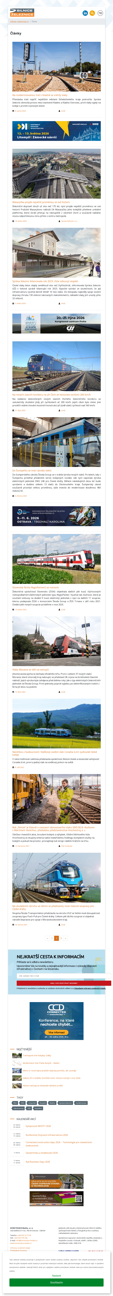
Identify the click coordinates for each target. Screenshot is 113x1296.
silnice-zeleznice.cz (19, 21)
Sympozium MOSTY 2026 (38, 1126)
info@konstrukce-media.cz (26, 1240)
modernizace (81, 1103)
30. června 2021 (21, 924)
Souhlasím (56, 1282)
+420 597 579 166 (20, 1238)
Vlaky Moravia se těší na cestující (30, 669)
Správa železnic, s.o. (69, 221)
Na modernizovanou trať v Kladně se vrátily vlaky (39, 95)
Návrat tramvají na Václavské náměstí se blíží (43, 1085)
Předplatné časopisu (18, 1250)
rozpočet (32, 1103)
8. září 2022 (19, 767)
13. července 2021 (22, 846)
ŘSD (15, 1103)
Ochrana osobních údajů (20, 1248)
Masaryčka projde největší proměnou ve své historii (41, 202)
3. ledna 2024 (20, 303)
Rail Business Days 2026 (38, 1161)
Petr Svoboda (66, 846)
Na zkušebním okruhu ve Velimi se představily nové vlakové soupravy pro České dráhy (53, 907)
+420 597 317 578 (24, 1235)
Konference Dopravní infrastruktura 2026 (47, 1135)
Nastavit (56, 1275)
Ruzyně (43, 1103)
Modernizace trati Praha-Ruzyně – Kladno (41, 1063)
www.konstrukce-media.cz (21, 1243)
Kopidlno (38, 1108)
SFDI (22, 1103)
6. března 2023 (21, 496)
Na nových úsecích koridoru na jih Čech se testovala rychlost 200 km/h (51, 394)
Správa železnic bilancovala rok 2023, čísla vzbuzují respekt (45, 281)
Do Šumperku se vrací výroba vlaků (31, 470)
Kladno (52, 1103)
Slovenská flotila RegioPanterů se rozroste (35, 587)
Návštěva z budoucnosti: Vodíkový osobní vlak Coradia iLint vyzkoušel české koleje (54, 753)
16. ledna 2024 (21, 221)
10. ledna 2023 (21, 609)
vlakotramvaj (18, 1108)
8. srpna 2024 (20, 111)
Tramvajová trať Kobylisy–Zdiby (37, 1055)
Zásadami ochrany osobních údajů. (90, 988)
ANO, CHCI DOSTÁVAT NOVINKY (63, 983)
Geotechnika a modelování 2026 (42, 1152)
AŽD (29, 1108)
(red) (63, 111)
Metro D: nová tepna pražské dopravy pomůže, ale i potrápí (49, 1070)
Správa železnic (65, 1103)
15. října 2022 (20, 692)
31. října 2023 (20, 410)
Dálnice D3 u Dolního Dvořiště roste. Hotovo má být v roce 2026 (51, 1078)
